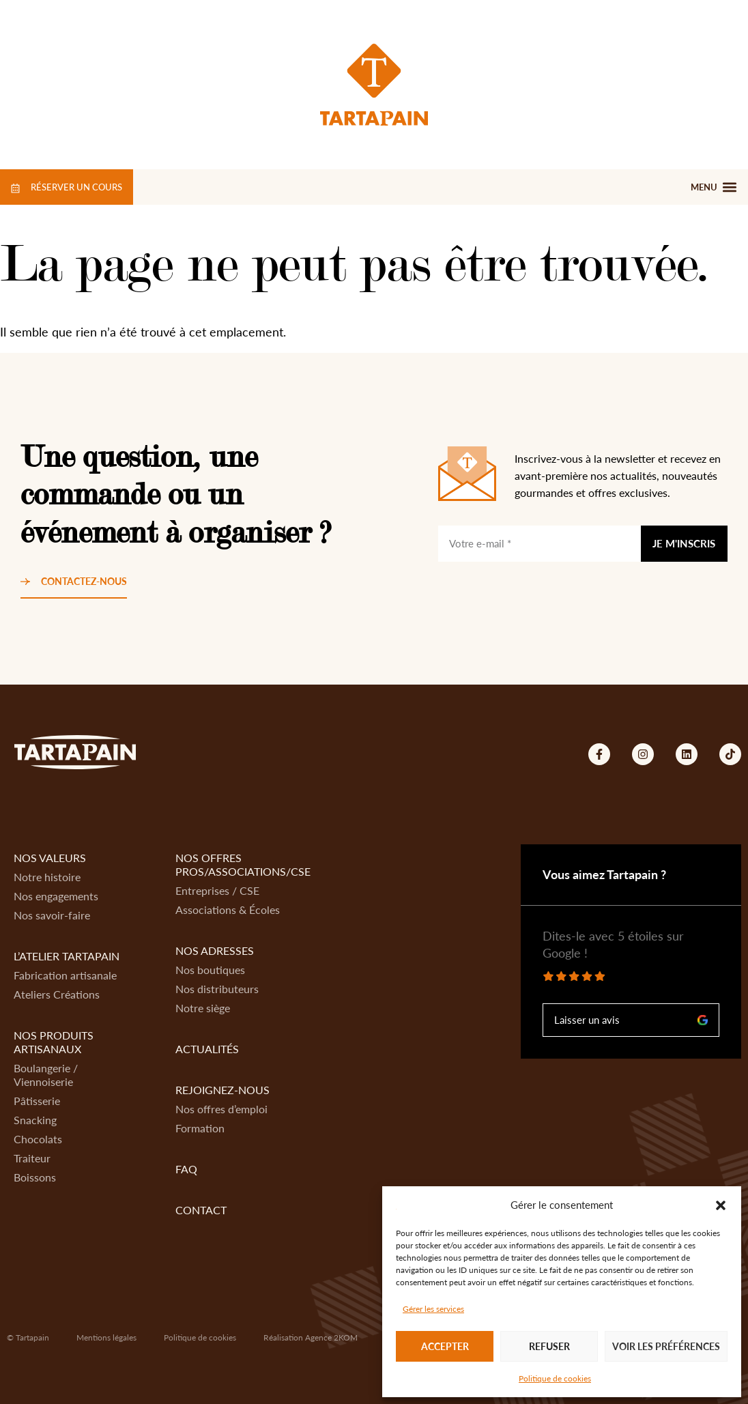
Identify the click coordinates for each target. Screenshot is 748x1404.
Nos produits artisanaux (54, 1042)
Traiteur (32, 1157)
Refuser (549, 1346)
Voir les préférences (666, 1346)
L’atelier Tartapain (66, 955)
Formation (200, 1127)
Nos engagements (56, 895)
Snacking (35, 1119)
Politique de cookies (555, 1378)
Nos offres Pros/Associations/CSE (243, 864)
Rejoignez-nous (222, 1089)
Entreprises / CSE (217, 890)
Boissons (35, 1177)
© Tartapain (28, 1337)
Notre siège (202, 1007)
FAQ (186, 1168)
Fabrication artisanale (65, 975)
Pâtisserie (37, 1100)
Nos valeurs (50, 857)
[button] (721, 1205)
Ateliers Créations (57, 994)
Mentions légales (106, 1337)
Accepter (445, 1346)
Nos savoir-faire (52, 914)
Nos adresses (214, 950)
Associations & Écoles (227, 909)
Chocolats (38, 1138)
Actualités (207, 1048)
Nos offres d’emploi (221, 1108)
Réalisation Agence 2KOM (310, 1337)
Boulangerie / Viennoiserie (46, 1074)
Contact (201, 1209)
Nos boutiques (210, 969)
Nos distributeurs (217, 988)
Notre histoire (47, 876)
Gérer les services (433, 1309)
